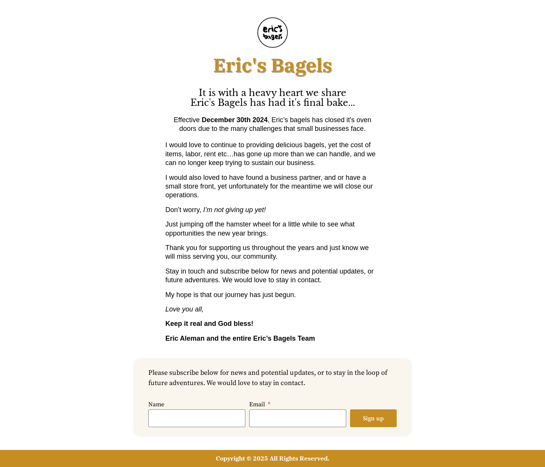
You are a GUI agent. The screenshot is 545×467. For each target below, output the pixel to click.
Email (258, 404)
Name (156, 404)
